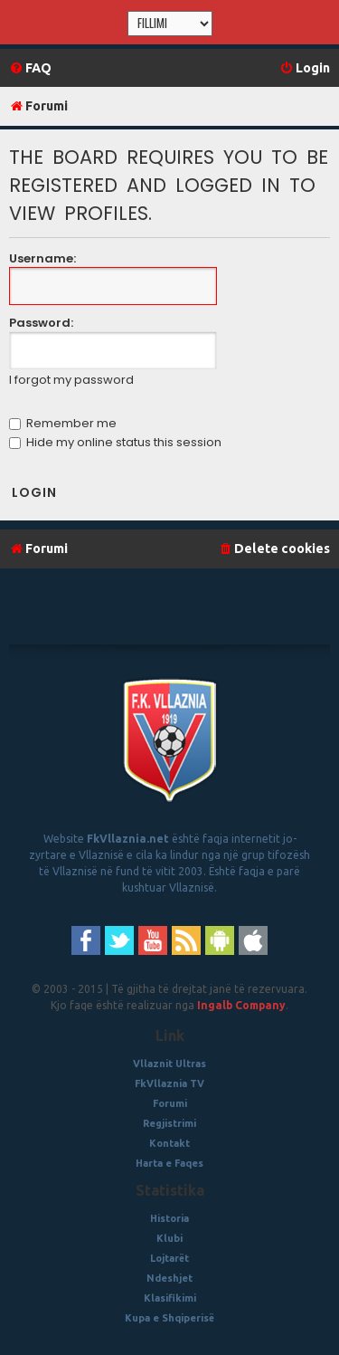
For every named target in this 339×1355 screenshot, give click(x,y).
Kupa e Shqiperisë (169, 1317)
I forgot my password (71, 380)
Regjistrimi (169, 1123)
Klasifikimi (170, 1298)
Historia (169, 1218)
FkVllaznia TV (169, 1083)
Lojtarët (169, 1258)
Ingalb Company (241, 1005)
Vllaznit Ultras (169, 1063)
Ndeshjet (169, 1278)
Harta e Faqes (169, 1163)
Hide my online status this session (115, 442)
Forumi (170, 1103)
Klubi (169, 1238)
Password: (41, 322)
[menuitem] (30, 68)
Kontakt (169, 1143)
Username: (42, 258)
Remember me (63, 423)
